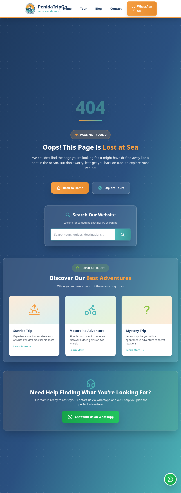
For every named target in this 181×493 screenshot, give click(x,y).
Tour (83, 9)
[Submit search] (123, 234)
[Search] (83, 234)
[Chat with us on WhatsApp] (170, 479)
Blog (98, 9)
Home (67, 9)
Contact (116, 9)
